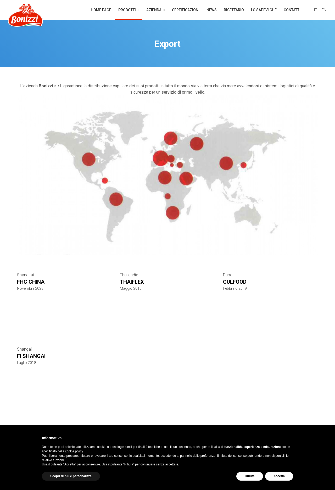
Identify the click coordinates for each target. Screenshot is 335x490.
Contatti (292, 10)
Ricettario (234, 10)
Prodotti (128, 14)
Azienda (155, 10)
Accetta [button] (279, 476)
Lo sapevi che (264, 10)
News (211, 10)
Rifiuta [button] (249, 476)
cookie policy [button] (74, 451)
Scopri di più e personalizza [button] (71, 476)
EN (324, 10)
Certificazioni (185, 10)
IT (315, 10)
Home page (101, 10)
